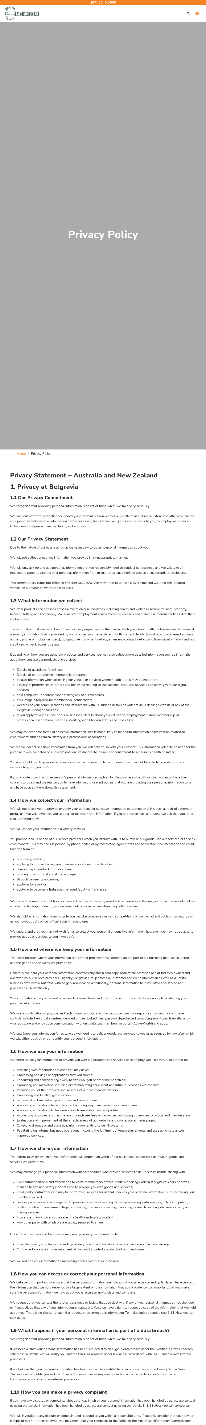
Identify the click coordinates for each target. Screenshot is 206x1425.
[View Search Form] (188, 13)
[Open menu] (197, 13)
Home (21, 453)
